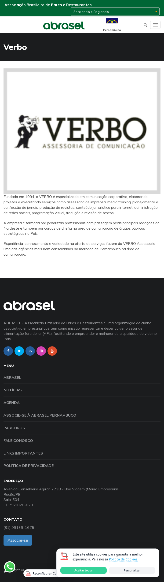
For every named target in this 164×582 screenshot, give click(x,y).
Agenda (12, 402)
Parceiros (14, 427)
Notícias (13, 390)
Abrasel (12, 377)
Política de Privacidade (29, 465)
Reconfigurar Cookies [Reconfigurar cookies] (45, 573)
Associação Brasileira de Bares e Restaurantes (48, 4)
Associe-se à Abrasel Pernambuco (40, 415)
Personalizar (132, 570)
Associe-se (17, 540)
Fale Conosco (18, 440)
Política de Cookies (123, 559)
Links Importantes (23, 453)
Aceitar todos (83, 570)
